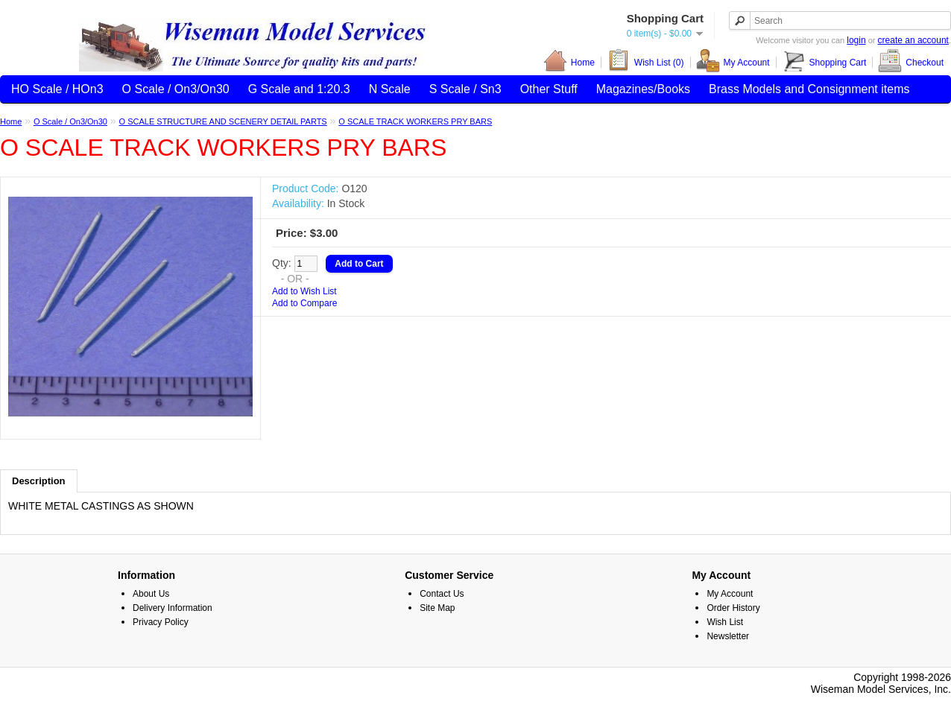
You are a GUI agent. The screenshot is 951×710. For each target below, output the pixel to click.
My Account (733, 62)
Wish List (725, 622)
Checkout (911, 62)
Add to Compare (304, 303)
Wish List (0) (645, 62)
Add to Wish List (304, 291)
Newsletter (728, 636)
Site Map (437, 608)
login (856, 40)
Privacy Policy (161, 622)
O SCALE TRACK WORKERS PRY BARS (415, 121)
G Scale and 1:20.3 (299, 89)
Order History (733, 608)
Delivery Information (172, 608)
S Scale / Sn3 (465, 89)
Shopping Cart (824, 62)
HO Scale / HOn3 (57, 89)
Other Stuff (549, 89)
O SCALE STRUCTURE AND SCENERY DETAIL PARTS (223, 121)
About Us (151, 594)
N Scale (390, 89)
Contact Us (442, 594)
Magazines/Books (643, 89)
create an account (913, 40)
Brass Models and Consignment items (809, 89)
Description (39, 480)
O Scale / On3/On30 (176, 89)
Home (569, 62)
